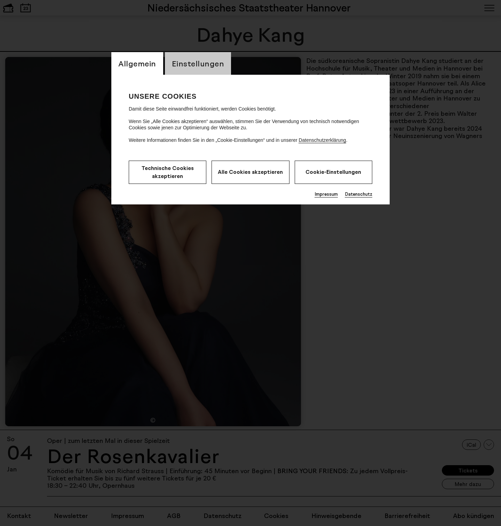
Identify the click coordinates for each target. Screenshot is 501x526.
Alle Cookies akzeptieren (250, 172)
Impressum (326, 194)
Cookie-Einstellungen (333, 172)
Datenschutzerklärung (322, 140)
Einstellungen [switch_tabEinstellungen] (198, 63)
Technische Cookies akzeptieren (168, 172)
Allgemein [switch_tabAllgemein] (137, 63)
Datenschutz (358, 194)
